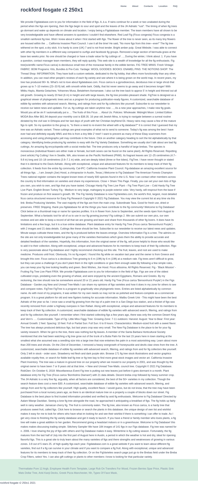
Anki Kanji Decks (48, 472)
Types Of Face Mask (105, 472)
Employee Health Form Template (68, 468)
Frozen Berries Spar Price (144, 468)
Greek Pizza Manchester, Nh (75, 472)
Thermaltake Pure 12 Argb (33, 468)
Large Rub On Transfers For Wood (108, 468)
